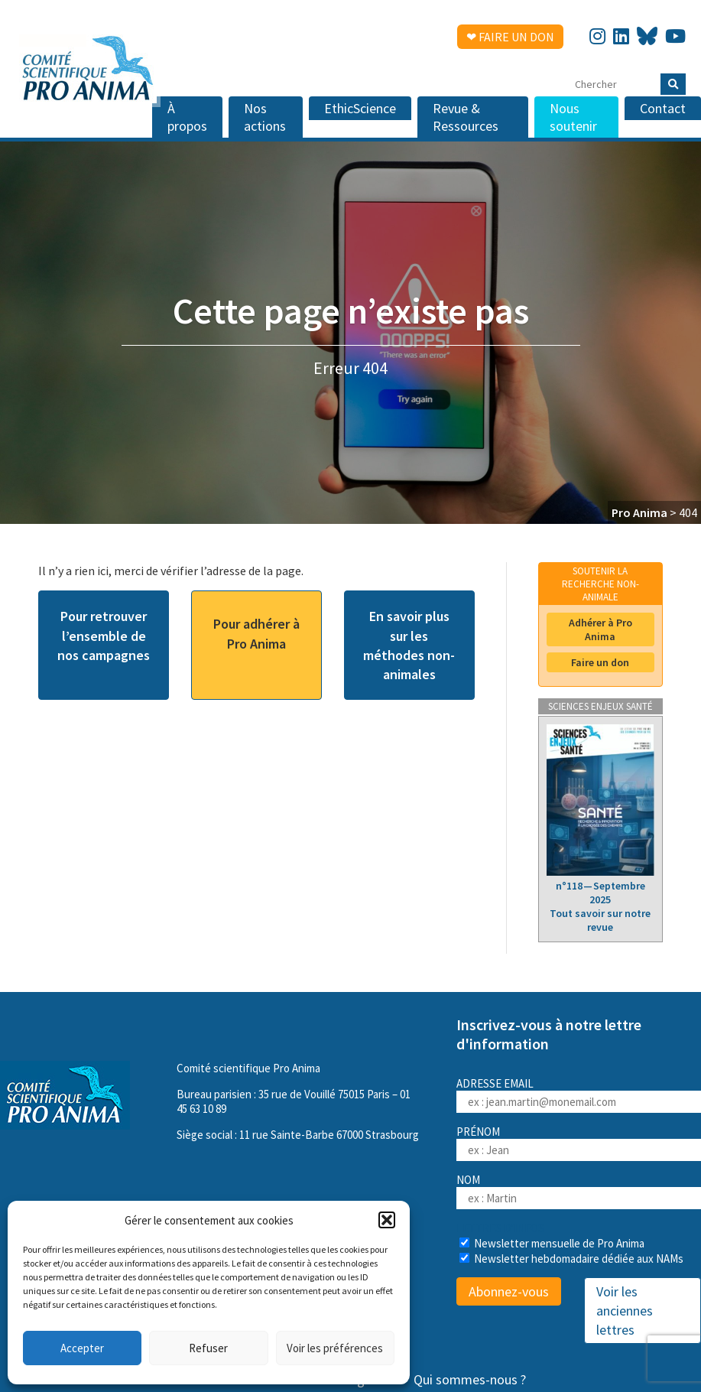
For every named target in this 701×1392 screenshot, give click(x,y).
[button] (386, 1220)
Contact (663, 108)
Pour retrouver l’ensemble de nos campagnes (103, 635)
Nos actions (265, 117)
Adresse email (578, 1094)
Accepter (82, 1348)
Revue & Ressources (465, 117)
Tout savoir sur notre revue (600, 920)
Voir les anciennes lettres (624, 1310)
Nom (468, 1179)
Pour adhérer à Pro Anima (256, 633)
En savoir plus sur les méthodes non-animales (409, 645)
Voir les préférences (335, 1348)
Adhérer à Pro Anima (600, 629)
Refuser (208, 1348)
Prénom (478, 1131)
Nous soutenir (573, 117)
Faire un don (600, 662)
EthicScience (360, 108)
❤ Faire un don (510, 36)
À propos (187, 117)
